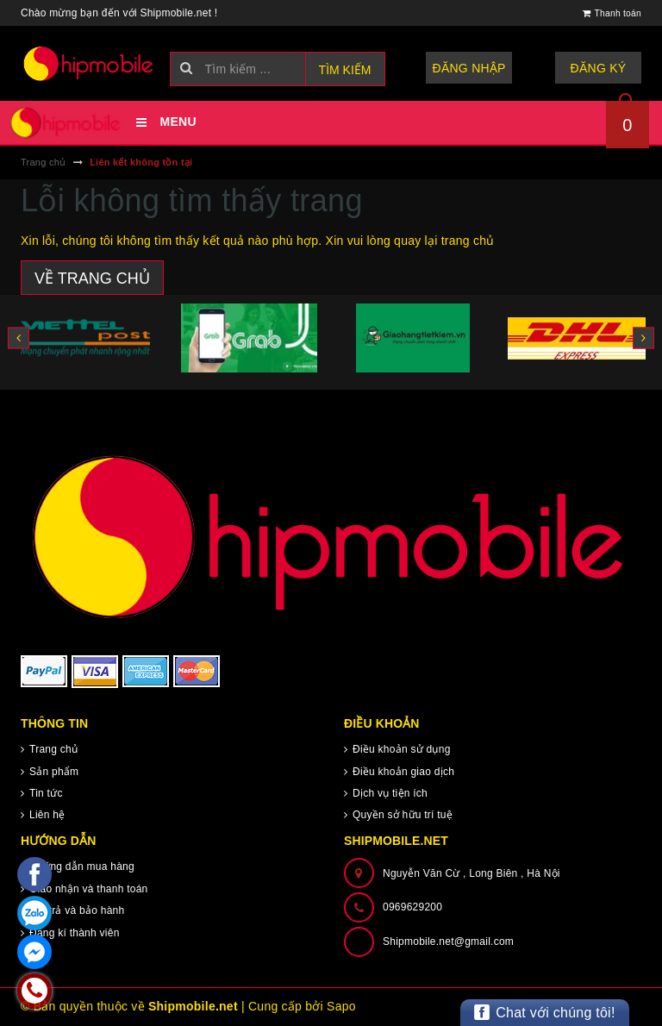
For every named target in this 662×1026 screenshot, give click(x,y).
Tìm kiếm (345, 70)
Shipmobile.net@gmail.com (448, 941)
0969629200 (412, 907)
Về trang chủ (92, 278)
